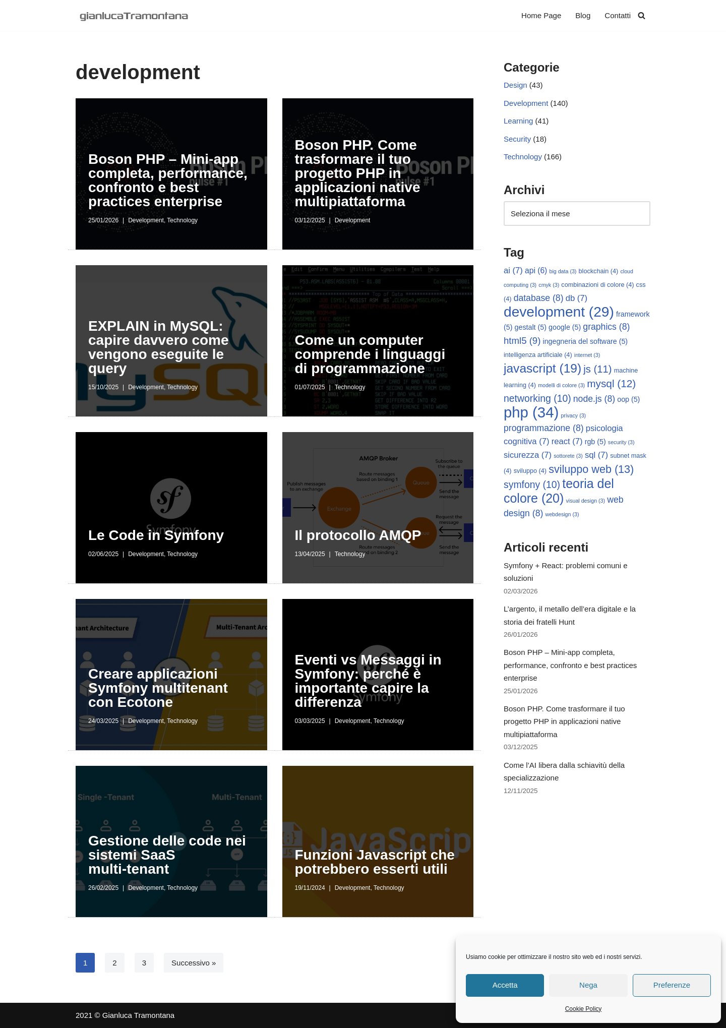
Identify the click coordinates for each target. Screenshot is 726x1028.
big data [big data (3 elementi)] (563, 272)
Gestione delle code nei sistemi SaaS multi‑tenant (167, 855)
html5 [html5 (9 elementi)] (522, 341)
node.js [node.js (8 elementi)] (594, 399)
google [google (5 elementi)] (565, 328)
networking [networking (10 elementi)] (537, 398)
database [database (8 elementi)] (539, 298)
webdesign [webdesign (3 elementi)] (562, 515)
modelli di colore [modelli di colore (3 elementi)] (561, 386)
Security (517, 139)
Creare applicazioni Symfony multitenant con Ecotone (158, 688)
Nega (588, 985)
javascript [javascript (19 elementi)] (542, 369)
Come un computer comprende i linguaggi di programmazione (370, 354)
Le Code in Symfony (156, 535)
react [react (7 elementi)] (567, 442)
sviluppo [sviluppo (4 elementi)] (530, 471)
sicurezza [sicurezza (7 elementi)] (528, 456)
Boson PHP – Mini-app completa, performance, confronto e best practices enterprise (168, 180)
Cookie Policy (583, 1008)
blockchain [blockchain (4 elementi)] (599, 271)
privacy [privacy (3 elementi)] (573, 416)
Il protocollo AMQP (358, 535)
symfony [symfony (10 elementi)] (532, 485)
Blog (582, 15)
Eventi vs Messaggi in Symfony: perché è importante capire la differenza (368, 681)
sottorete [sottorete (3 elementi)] (568, 457)
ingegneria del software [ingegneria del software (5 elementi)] (585, 342)
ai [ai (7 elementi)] (513, 271)
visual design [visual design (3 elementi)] (585, 502)
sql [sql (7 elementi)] (596, 456)
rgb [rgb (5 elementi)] (595, 443)
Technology (182, 220)
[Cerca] (641, 15)
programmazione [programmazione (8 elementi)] (544, 429)
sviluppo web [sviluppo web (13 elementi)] (591, 470)
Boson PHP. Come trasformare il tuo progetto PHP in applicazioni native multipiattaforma (357, 173)
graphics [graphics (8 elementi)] (606, 328)
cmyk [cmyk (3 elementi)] (548, 285)
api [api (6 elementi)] (536, 271)
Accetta (505, 985)
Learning (518, 121)
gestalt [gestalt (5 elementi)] (531, 328)
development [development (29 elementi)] (559, 312)
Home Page (541, 15)
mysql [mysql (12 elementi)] (611, 384)
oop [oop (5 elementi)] (628, 400)
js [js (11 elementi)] (597, 369)
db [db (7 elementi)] (576, 299)
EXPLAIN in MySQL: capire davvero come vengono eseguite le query (158, 347)
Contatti (617, 15)
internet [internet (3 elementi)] (587, 356)
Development (146, 220)
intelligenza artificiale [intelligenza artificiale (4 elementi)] (538, 355)
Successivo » (193, 962)
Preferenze (671, 985)
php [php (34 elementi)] (531, 413)
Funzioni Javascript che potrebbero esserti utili (375, 862)
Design (515, 85)
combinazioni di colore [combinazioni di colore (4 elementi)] (597, 285)
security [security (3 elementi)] (621, 443)
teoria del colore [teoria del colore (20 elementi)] (559, 491)
